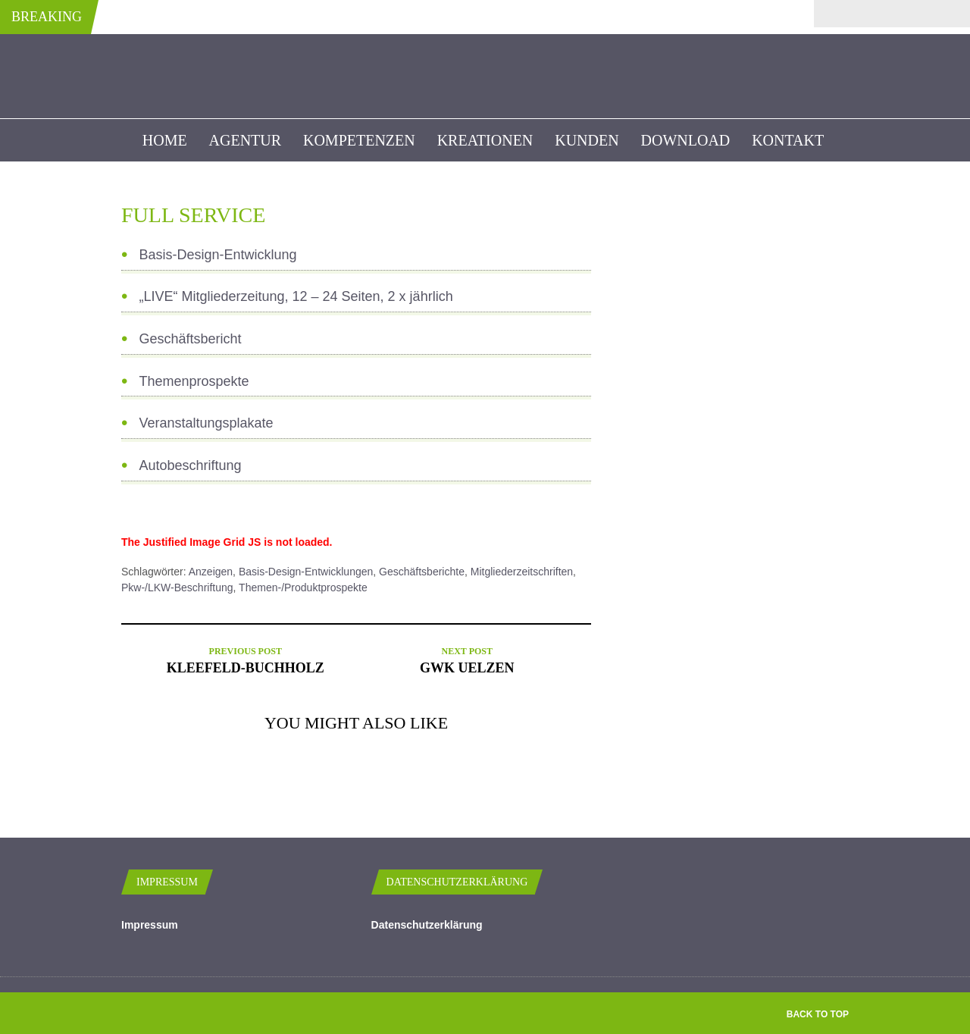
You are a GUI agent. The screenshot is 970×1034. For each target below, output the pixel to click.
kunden (586, 140)
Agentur (245, 140)
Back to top (818, 1014)
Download (686, 140)
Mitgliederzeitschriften (522, 572)
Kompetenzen (359, 140)
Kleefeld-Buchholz (245, 667)
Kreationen (485, 140)
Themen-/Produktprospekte (303, 587)
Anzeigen (211, 572)
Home (164, 140)
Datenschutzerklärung (427, 925)
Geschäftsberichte (422, 572)
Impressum (149, 925)
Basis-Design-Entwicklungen (306, 572)
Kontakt (788, 140)
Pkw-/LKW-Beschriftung (177, 587)
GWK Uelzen (467, 667)
